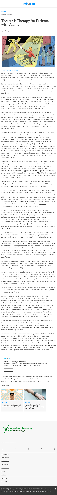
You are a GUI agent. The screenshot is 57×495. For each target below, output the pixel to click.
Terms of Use (26, 488)
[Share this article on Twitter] (2, 31)
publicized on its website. (28, 173)
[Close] (55, 488)
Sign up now (8, 370)
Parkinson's (34, 86)
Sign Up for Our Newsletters (9, 442)
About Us (4, 478)
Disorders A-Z (5, 461)
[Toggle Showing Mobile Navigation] (3, 4)
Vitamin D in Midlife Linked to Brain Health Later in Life (11, 406)
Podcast (4, 475)
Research (4, 402)
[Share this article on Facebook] (5, 31)
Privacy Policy (4, 489)
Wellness (3, 11)
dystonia (43, 204)
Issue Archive (5, 468)
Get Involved (5, 464)
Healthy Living (5, 454)
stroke (41, 86)
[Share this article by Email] (9, 31)
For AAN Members (7, 481)
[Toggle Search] (54, 4)
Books (3, 471)
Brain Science (5, 457)
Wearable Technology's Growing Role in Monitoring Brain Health (34, 406)
